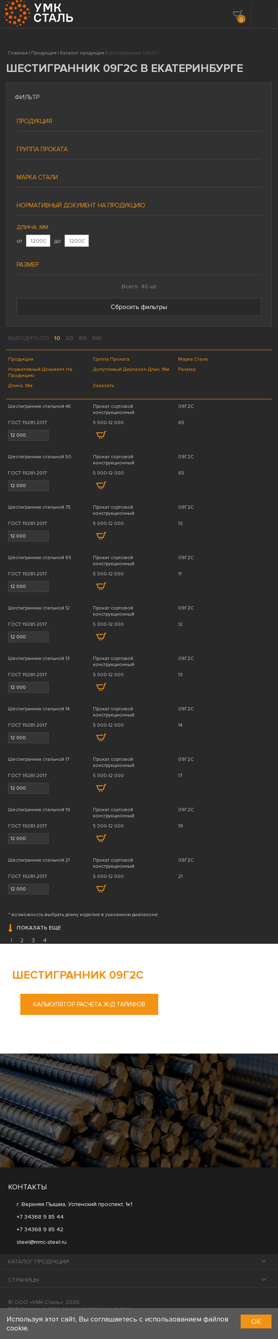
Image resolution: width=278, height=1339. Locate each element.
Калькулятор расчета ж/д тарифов (89, 1004)
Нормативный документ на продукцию (81, 205)
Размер (28, 264)
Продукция (34, 121)
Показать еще (34, 928)
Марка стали (37, 177)
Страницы (23, 1279)
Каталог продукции (38, 1261)
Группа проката (42, 149)
